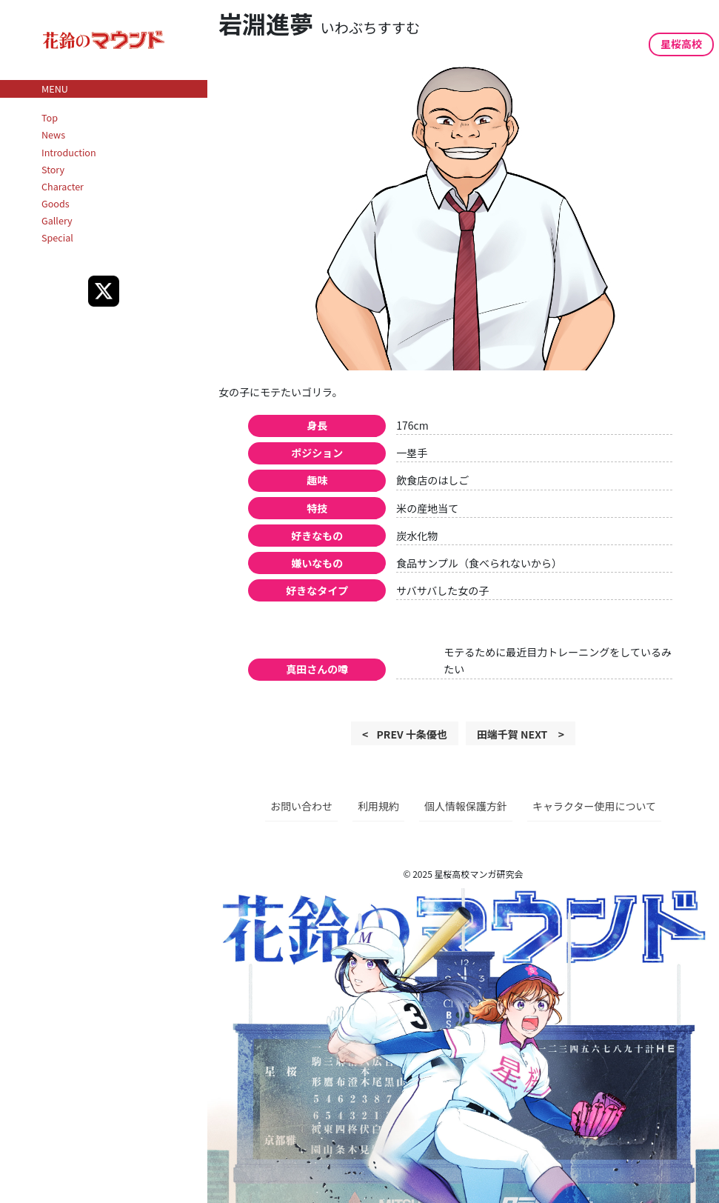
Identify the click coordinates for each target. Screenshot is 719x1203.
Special (57, 237)
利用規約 (378, 806)
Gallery (57, 220)
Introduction (68, 152)
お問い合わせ (301, 806)
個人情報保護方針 (465, 806)
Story (52, 169)
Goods (55, 203)
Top (49, 117)
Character (62, 186)
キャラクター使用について (594, 806)
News (53, 134)
